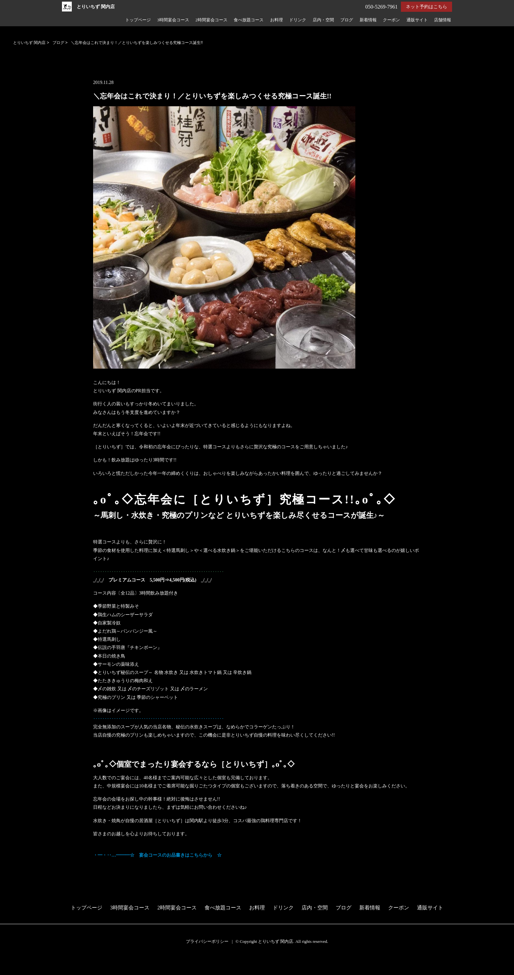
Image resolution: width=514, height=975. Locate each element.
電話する (11, 970)
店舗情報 (442, 20)
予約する (11, 962)
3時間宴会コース (173, 20)
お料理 (276, 20)
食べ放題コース (249, 20)
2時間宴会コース (211, 20)
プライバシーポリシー (207, 941)
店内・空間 (323, 20)
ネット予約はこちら (426, 6)
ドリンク (297, 20)
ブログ (346, 20)
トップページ (138, 20)
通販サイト (417, 20)
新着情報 (368, 20)
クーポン (391, 20)
